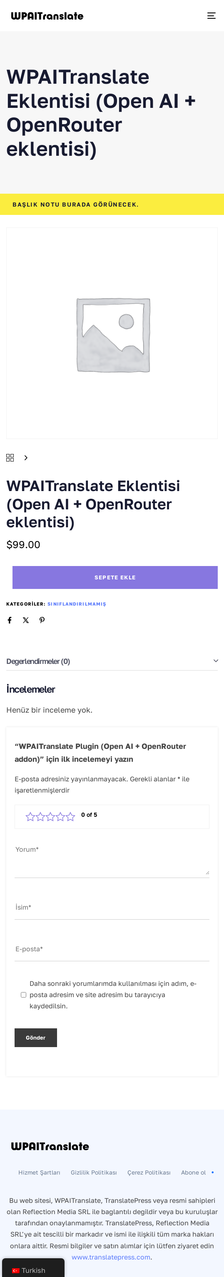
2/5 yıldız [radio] (40, 817)
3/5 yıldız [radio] (50, 817)
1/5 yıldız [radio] (30, 817)
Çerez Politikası (149, 1172)
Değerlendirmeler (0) (38, 661)
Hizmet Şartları (39, 1172)
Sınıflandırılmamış (76, 603)
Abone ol (198, 1172)
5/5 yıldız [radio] (70, 817)
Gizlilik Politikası (94, 1172)
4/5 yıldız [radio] (60, 817)
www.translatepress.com (111, 1257)
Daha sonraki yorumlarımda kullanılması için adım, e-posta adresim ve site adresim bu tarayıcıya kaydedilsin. (113, 994)
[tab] (112, 661)
